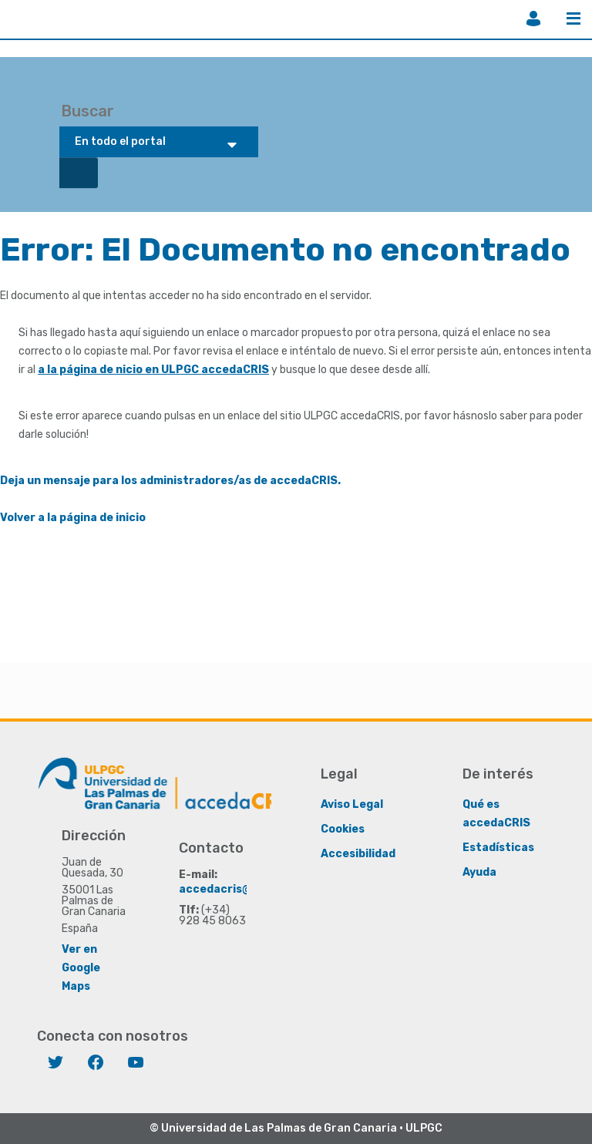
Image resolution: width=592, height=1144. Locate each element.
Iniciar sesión (533, 18)
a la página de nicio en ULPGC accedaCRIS (153, 369)
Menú (573, 18)
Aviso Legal (352, 804)
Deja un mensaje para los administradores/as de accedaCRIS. (170, 480)
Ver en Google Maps (81, 968)
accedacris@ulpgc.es (238, 889)
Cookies (343, 829)
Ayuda (479, 872)
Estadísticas (498, 847)
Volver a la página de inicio (73, 517)
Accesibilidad (358, 853)
